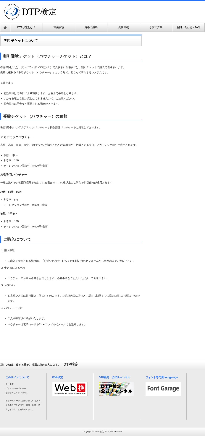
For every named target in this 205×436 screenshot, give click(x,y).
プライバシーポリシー (16, 388)
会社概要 (10, 384)
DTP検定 (99, 431)
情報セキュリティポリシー (18, 393)
